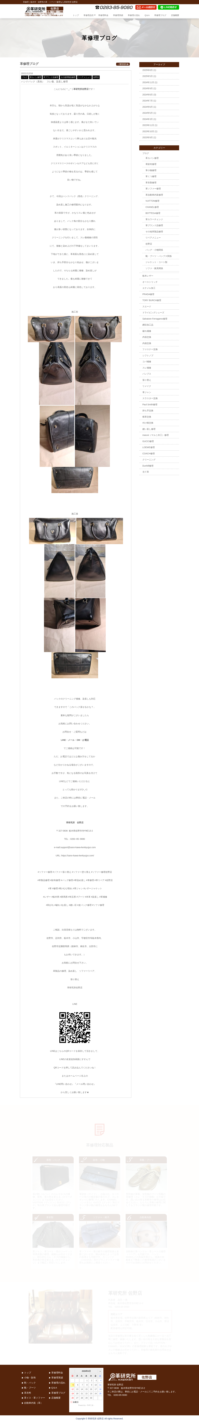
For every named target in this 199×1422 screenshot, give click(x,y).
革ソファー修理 (153, 188)
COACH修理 (148, 453)
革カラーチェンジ (154, 219)
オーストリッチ (150, 282)
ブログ (25, 77)
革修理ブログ (160, 15)
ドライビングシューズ (153, 312)
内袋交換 (146, 343)
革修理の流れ (134, 15)
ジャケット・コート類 (156, 262)
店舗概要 (175, 15)
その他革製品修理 (68, 77)
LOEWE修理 (148, 447)
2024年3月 (147, 119)
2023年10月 (148, 131)
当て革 (145, 472)
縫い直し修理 (148, 429)
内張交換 (146, 337)
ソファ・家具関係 (154, 268)
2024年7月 (147, 100)
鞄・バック (30, 1382)
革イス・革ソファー (34, 1397)
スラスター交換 (150, 398)
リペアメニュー (84, 77)
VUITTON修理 (152, 201)
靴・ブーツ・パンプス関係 (159, 256)
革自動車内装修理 (154, 195)
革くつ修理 (151, 176)
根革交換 (146, 417)
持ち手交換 (147, 410)
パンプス (146, 374)
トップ (76, 15)
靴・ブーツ (30, 1387)
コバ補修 (146, 361)
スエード (146, 306)
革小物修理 (151, 170)
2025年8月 (147, 70)
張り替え (146, 380)
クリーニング (148, 459)
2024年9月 (147, 88)
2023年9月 (147, 137)
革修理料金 (103, 15)
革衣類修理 (151, 182)
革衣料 (27, 1392)
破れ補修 (146, 331)
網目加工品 (147, 325)
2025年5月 (147, 76)
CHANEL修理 (152, 207)
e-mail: (57, 847)
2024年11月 (148, 82)
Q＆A (147, 15)
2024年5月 (147, 113)
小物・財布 (30, 1377)
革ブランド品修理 (50, 77)
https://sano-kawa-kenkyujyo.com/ (77, 855)
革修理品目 (88, 15)
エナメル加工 (148, 288)
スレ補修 (146, 368)
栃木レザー (147, 276)
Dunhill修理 (147, 466)
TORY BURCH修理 (151, 300)
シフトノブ (147, 355)
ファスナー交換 (150, 349)
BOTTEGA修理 (153, 213)
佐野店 (96, 77)
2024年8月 (147, 94)
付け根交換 (147, 423)
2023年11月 (148, 125)
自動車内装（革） (33, 1403)
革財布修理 (151, 164)
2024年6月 (147, 107)
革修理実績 (118, 15)
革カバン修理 (35, 77)
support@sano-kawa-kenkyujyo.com (78, 847)
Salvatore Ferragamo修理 (154, 318)
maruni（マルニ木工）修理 (155, 435)
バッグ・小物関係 (154, 250)
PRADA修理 (148, 294)
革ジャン (146, 392)
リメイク (146, 386)
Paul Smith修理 (149, 404)
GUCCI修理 (148, 441)
